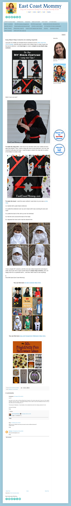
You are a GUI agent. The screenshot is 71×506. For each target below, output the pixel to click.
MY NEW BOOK (52, 21)
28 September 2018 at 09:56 (18, 431)
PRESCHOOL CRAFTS (19, 28)
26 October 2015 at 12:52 (26, 413)
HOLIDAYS (27, 21)
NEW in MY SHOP (36, 21)
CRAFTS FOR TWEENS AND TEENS (34, 28)
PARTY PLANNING (8, 24)
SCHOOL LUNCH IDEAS (37, 26)
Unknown (10, 431)
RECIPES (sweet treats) (36, 24)
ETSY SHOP (44, 21)
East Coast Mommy (16, 413)
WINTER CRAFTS (8, 26)
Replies (11, 411)
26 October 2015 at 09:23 (18, 396)
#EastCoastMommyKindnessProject (22, 26)
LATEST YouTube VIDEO (9, 21)
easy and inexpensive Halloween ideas (32, 336)
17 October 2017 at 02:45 (15, 422)
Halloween (10, 389)
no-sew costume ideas (33, 282)
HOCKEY (46, 28)
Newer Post (8, 491)
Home (27, 491)
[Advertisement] (27, 479)
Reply (10, 409)
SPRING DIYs (20, 21)
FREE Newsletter (8, 30)
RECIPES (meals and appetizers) (22, 24)
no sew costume (15, 389)
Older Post (47, 491)
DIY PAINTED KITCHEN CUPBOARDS (52, 26)
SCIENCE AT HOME (54, 28)
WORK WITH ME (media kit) (20, 30)
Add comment (8, 437)
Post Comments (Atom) (14, 493)
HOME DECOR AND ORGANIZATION (51, 24)
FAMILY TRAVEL (8, 28)
